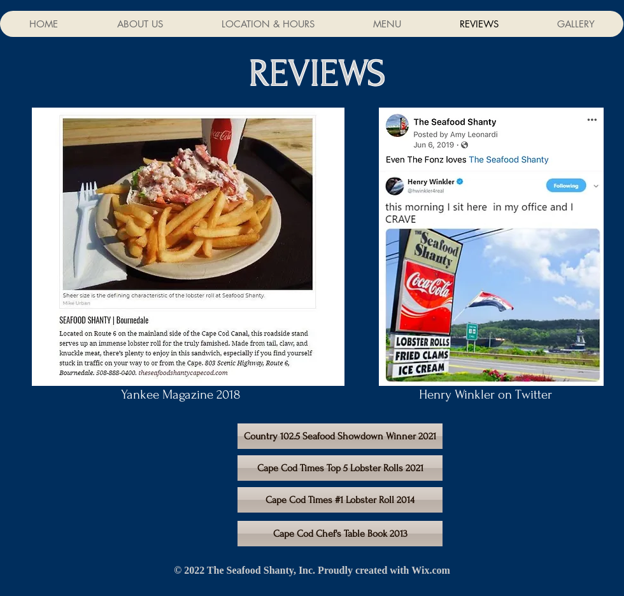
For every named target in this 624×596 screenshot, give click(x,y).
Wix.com (430, 570)
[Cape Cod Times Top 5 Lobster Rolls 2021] (340, 468)
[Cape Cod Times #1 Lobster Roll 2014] (340, 500)
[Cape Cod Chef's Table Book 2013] (340, 533)
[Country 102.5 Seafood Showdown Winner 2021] (340, 436)
